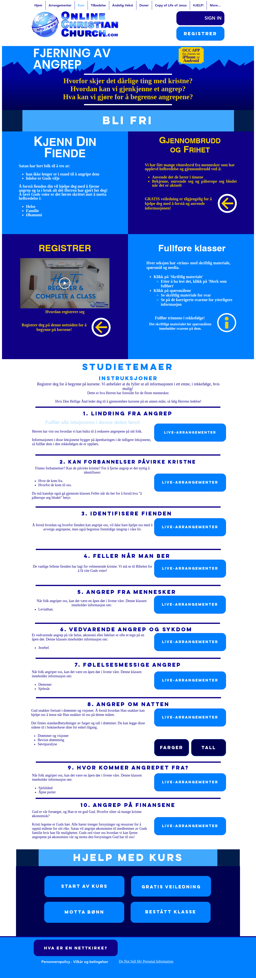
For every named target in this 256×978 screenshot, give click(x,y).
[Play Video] (64, 283)
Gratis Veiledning (171, 887)
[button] (200, 34)
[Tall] (208, 747)
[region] (84, 886)
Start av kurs (84, 886)
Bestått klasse (170, 912)
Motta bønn (84, 912)
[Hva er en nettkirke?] (76, 948)
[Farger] (171, 747)
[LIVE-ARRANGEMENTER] (190, 433)
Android (191, 60)
